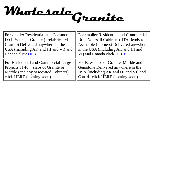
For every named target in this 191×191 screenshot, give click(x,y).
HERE (33, 54)
